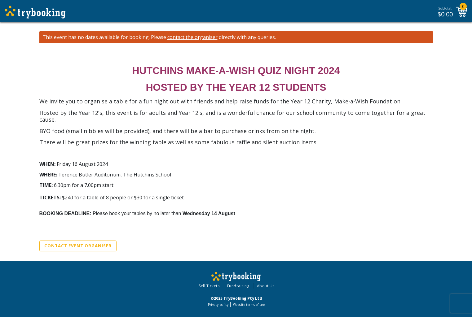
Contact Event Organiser (78, 246)
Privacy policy (218, 304)
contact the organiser (192, 37)
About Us (266, 286)
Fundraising (238, 286)
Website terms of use (249, 304)
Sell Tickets (209, 286)
